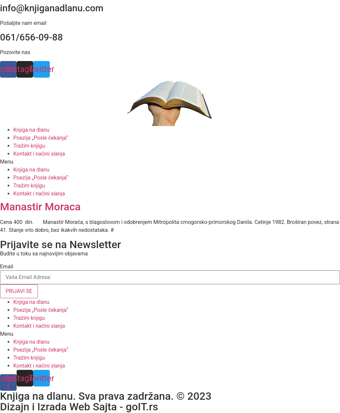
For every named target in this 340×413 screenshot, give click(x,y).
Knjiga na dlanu (31, 130)
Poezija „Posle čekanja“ (40, 138)
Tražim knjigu (29, 146)
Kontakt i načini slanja (39, 154)
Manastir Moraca (40, 206)
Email (6, 266)
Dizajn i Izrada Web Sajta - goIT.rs (79, 406)
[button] (170, 162)
